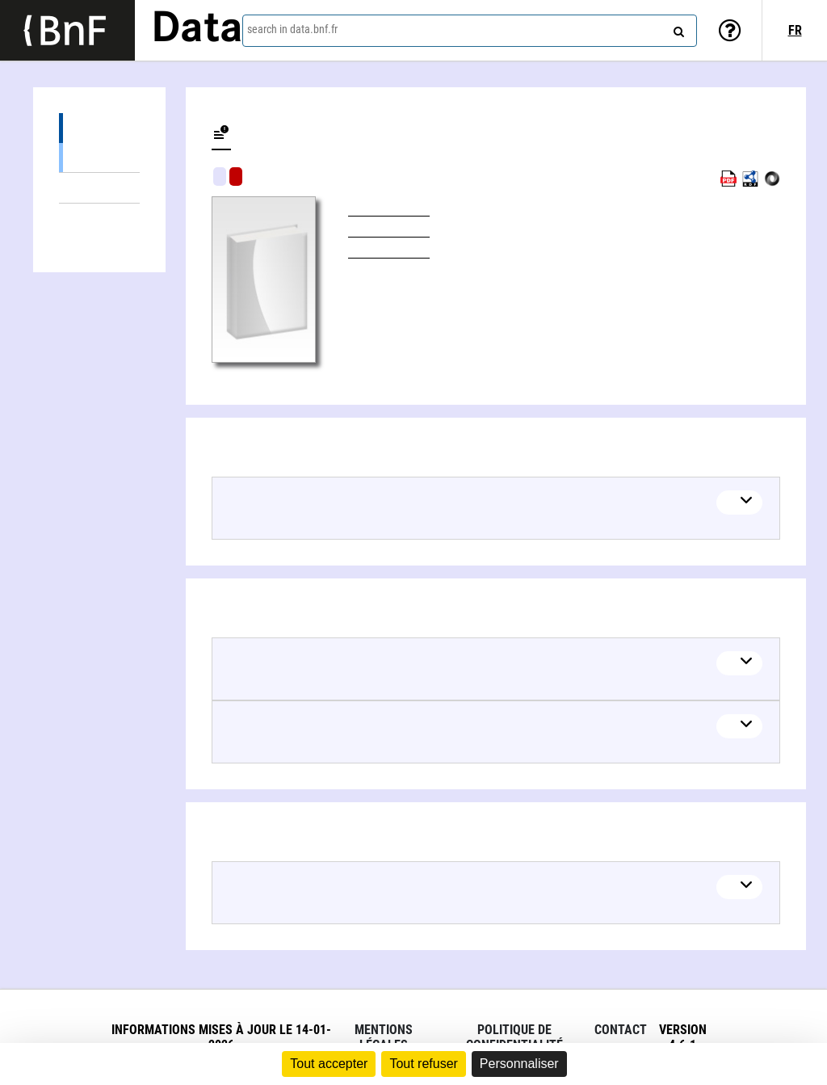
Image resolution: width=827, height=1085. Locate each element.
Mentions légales (384, 1037)
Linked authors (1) (99, 218)
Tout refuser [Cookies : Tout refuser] (423, 1063)
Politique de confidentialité (514, 1037)
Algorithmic (235, 176)
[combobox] (469, 31)
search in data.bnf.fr (292, 29)
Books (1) (99, 157)
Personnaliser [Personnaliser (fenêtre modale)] (519, 1063)
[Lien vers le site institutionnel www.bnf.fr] (67, 30)
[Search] (677, 28)
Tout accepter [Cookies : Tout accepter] (328, 1063)
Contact (620, 1029)
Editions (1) (99, 128)
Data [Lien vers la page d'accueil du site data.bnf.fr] (197, 30)
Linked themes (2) (99, 188)
